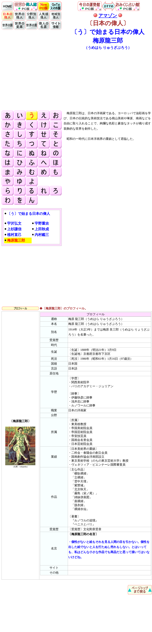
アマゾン (107, 15)
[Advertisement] (77, 80)
